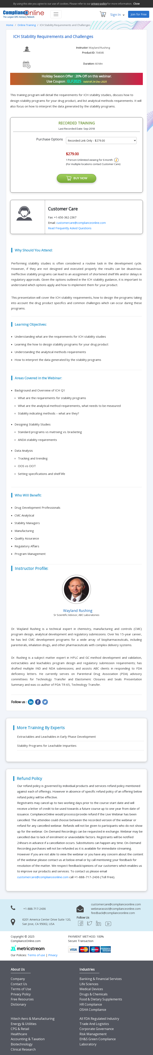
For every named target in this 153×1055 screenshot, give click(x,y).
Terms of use (36, 955)
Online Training (27, 25)
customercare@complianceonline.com (81, 223)
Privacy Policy (21, 994)
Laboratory (87, 1044)
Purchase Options (49, 139)
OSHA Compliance (92, 1009)
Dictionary (18, 1004)
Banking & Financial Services (100, 979)
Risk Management (93, 1034)
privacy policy (99, 3)
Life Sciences (88, 984)
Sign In (117, 14)
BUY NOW (76, 178)
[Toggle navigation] (56, 14)
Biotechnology (21, 1044)
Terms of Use (21, 989)
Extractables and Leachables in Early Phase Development (56, 737)
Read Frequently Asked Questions (69, 228)
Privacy (52, 955)
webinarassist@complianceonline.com (116, 909)
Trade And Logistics (94, 1024)
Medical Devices (91, 989)
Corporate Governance (96, 1029)
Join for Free (139, 14)
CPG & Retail (20, 1029)
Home (9, 25)
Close (136, 3)
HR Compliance (90, 1004)
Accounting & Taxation (28, 1039)
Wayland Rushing (99, 47)
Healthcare (19, 1034)
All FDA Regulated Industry (99, 1018)
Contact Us (19, 984)
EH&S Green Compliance (97, 1039)
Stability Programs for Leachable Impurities (46, 746)
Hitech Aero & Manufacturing (33, 1018)
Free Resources (22, 999)
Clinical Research (23, 1049)
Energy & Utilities (23, 1024)
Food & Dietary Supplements (100, 999)
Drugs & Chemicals (93, 994)
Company (18, 979)
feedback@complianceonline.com (113, 913)
